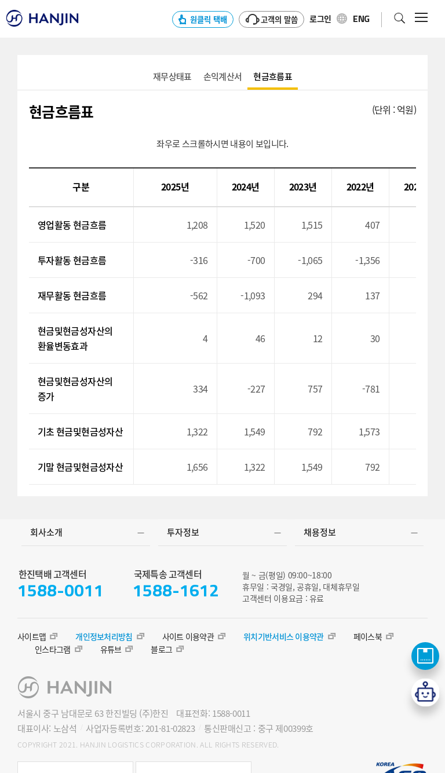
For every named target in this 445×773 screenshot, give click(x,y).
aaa (172, 77)
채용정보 (320, 532)
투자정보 (183, 532)
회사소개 (46, 532)
